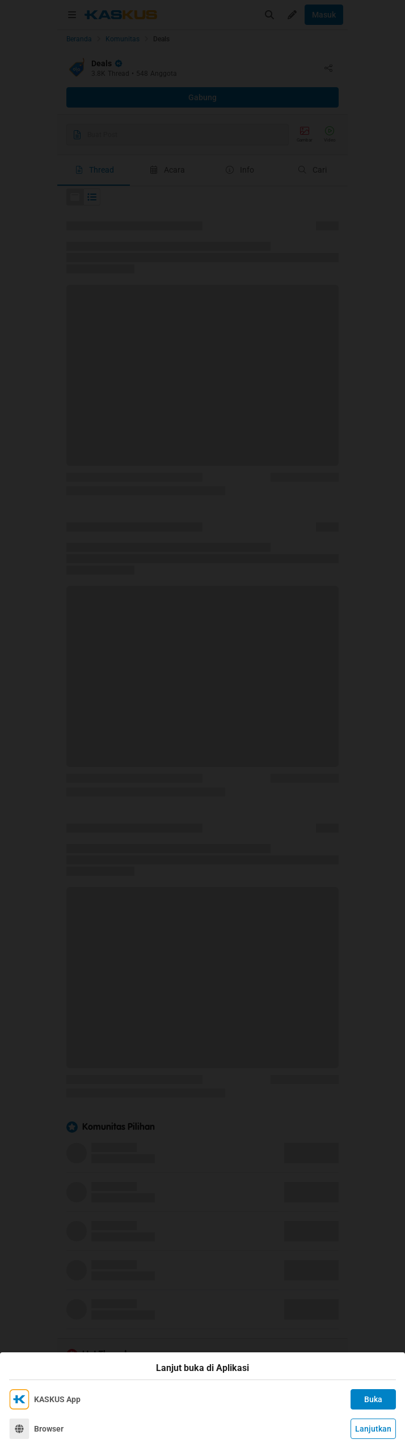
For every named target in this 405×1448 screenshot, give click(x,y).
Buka (373, 1399)
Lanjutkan (373, 1428)
